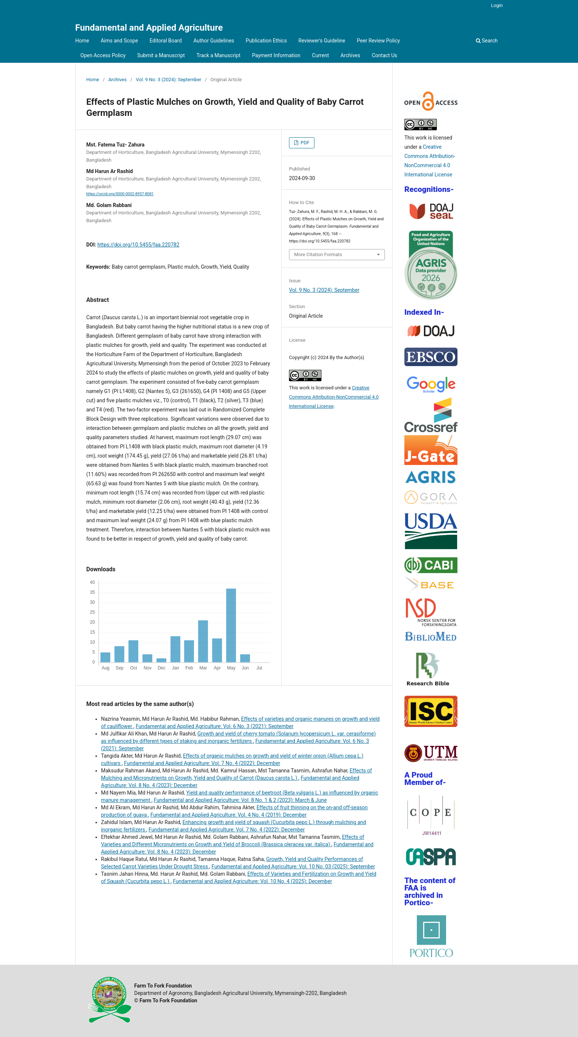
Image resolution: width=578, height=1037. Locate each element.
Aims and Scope (119, 41)
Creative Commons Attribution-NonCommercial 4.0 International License (334, 397)
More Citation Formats (318, 254)
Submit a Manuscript (161, 55)
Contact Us (384, 55)
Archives (351, 55)
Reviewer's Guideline (322, 41)
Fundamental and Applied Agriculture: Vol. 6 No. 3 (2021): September (214, 726)
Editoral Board (166, 41)
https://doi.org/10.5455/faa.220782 (138, 245)
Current (320, 55)
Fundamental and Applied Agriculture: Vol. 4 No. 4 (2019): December (228, 815)
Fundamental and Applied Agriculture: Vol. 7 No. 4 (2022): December (202, 763)
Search (487, 41)
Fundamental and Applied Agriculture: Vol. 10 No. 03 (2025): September (293, 866)
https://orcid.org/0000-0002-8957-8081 (120, 194)
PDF (304, 142)
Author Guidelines (214, 41)
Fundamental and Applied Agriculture (149, 28)
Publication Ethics (266, 41)
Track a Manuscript (218, 55)
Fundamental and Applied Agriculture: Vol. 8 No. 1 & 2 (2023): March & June (240, 800)
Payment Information (276, 55)
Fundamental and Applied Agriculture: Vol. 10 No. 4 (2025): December (252, 881)
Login (497, 5)
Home (82, 41)
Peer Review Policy (378, 41)
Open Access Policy (103, 55)
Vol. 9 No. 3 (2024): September (168, 79)
